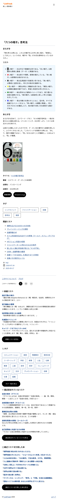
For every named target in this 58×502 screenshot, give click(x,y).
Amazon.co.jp (20, 194)
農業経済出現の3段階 (9, 412)
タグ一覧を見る (11, 384)
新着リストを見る (11, 339)
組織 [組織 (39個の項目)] (14, 377)
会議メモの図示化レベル (16, 258)
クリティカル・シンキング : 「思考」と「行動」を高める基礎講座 (28, 478)
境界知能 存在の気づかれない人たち (17, 451)
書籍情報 (7, 194)
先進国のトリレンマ (9, 320)
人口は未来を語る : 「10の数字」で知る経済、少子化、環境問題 (27, 458)
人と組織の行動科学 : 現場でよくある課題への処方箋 (23, 461)
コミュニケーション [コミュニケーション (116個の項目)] (11, 355)
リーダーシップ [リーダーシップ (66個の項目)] (9, 360)
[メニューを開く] (54, 5)
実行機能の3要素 (8, 304)
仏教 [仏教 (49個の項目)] (47, 360)
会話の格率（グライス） (11, 394)
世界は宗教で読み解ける (12, 471)
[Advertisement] (29, 25)
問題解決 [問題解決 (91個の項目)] (35, 355)
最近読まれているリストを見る (16, 438)
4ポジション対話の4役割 (16, 241)
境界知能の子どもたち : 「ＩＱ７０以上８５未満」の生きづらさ (27, 455)
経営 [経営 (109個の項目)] (25, 355)
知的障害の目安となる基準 (11, 313)
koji (7, 262)
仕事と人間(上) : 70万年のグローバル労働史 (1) (21, 465)
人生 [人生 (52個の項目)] (38, 360)
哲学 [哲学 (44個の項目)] (30, 366)
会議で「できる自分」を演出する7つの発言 (23, 255)
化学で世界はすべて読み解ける (15, 468)
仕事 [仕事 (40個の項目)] (5, 377)
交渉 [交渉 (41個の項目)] (17, 371)
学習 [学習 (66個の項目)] (22, 360)
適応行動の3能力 (8, 295)
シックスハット (10, 210)
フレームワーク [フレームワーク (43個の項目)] (43, 366)
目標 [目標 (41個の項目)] (45, 371)
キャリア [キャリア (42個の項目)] (7, 371)
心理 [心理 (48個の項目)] (14, 366)
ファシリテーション (29, 210)
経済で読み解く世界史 (12, 475)
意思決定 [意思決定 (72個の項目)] (47, 355)
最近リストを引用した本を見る (16, 487)
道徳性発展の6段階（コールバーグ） (15, 421)
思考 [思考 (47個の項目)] (22, 366)
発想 (17, 215)
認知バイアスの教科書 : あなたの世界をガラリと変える (24, 481)
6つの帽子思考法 (17, 175)
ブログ (20, 278)
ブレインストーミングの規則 (17, 229)
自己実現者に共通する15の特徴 (13, 430)
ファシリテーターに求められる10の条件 (21, 245)
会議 (44, 210)
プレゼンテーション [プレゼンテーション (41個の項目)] (31, 371)
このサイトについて (9, 278)
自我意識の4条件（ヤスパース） (13, 403)
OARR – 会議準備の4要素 (16, 251)
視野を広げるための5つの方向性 (18, 226)
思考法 (7, 215)
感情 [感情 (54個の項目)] (30, 360)
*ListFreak (7, 3)
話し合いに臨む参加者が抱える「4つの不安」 (23, 248)
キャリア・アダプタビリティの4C (14, 328)
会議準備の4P (12, 232)
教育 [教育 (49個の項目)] (5, 366)
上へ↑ (53, 497)
